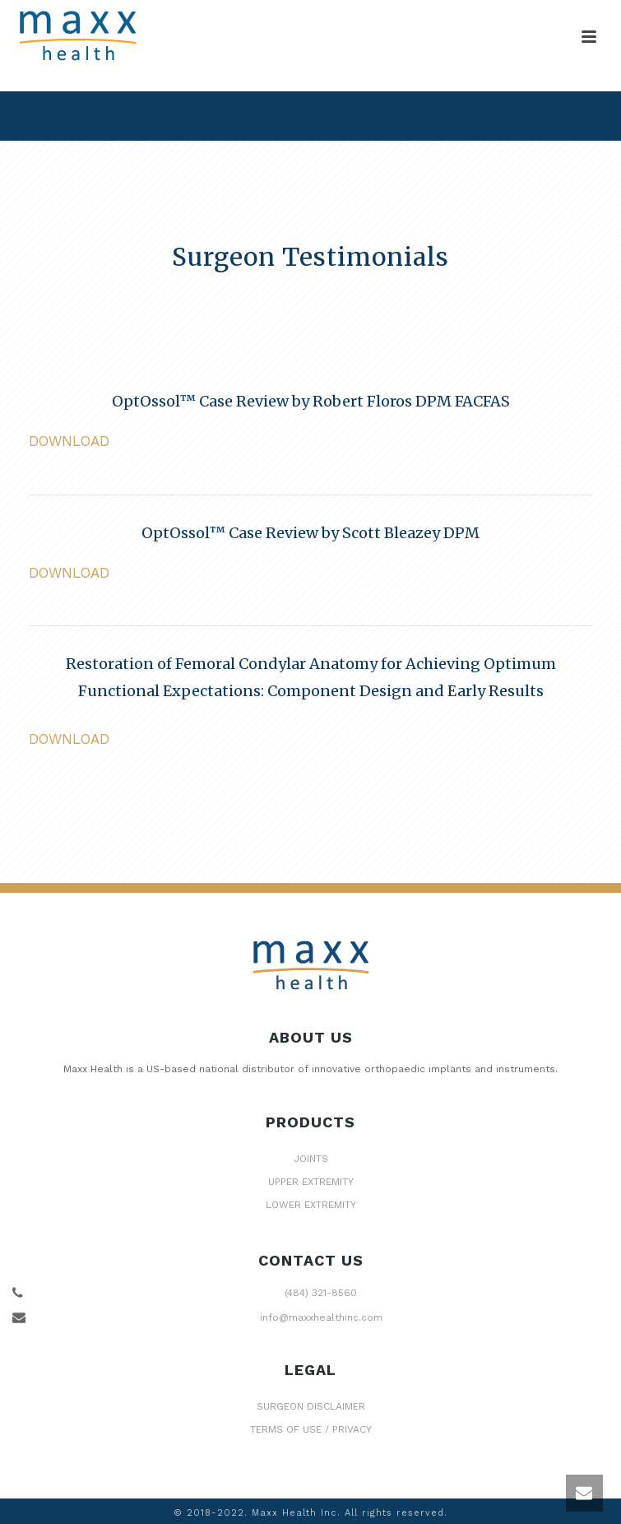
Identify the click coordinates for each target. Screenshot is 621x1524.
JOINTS (311, 1158)
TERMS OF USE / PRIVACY (311, 1429)
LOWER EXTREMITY (311, 1204)
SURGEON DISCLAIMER (311, 1406)
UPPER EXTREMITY (311, 1181)
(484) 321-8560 (321, 1293)
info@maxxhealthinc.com (321, 1317)
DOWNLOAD (69, 441)
